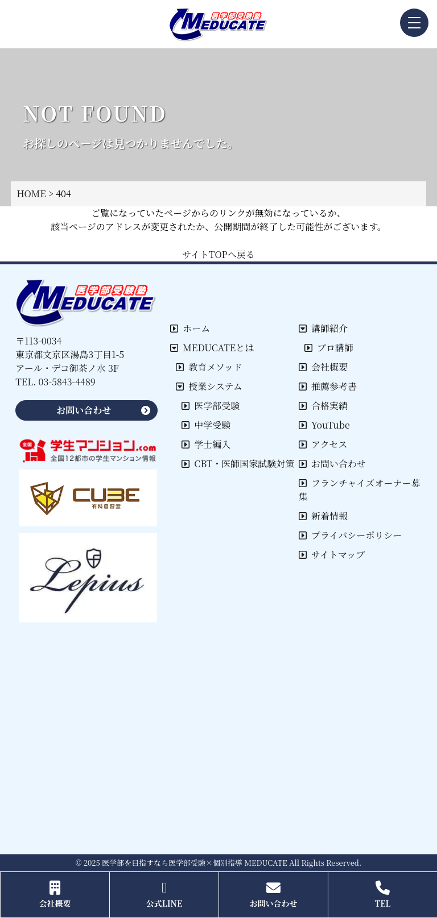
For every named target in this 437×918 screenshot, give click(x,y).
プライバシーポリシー (350, 535)
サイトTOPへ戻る (218, 254)
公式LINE (164, 894)
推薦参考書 (328, 386)
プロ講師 (328, 347)
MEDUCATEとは (212, 347)
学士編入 (206, 444)
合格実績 (323, 405)
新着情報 (323, 515)
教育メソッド (209, 366)
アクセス (323, 444)
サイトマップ (332, 554)
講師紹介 (323, 328)
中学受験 (206, 424)
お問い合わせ (332, 463)
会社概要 (323, 366)
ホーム (190, 328)
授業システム (209, 386)
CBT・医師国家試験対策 (238, 463)
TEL (382, 894)
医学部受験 (211, 405)
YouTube (324, 424)
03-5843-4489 (67, 381)
